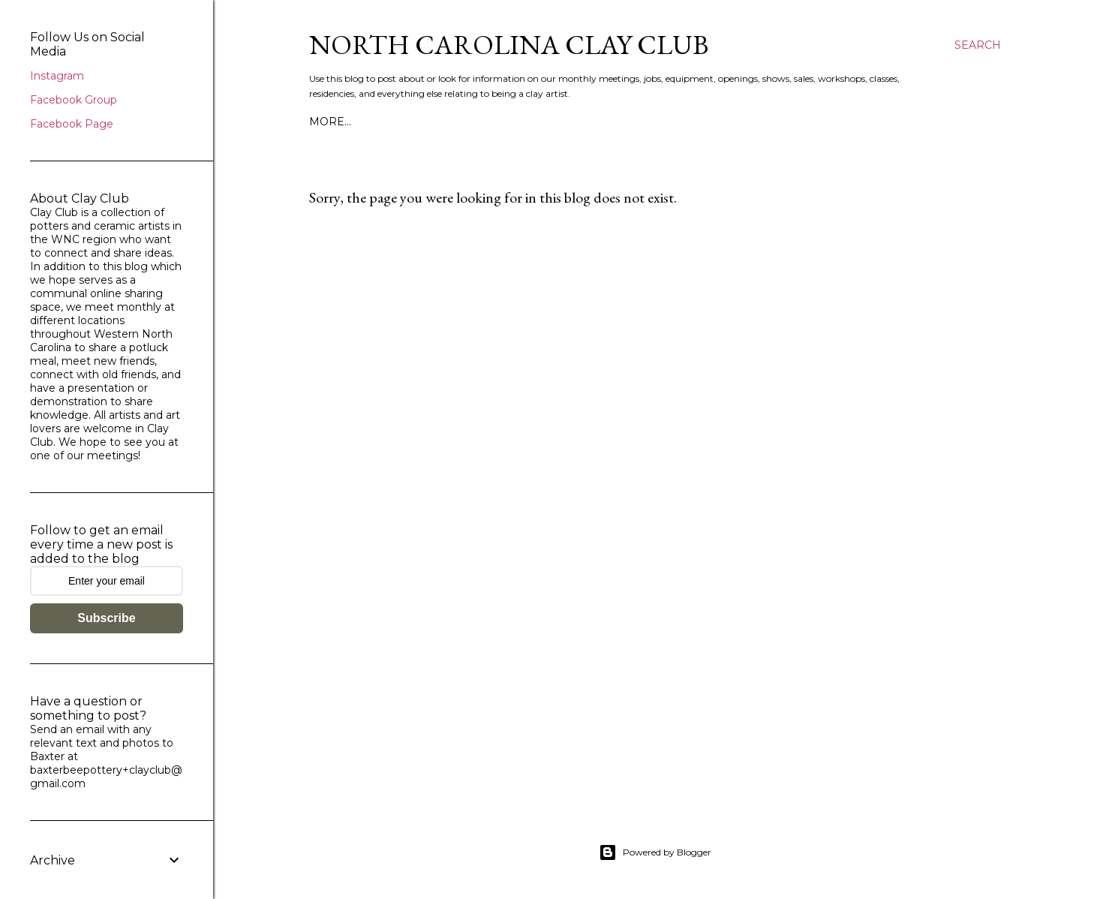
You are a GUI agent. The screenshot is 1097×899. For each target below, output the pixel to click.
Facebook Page (71, 124)
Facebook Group (73, 100)
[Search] (977, 45)
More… (330, 121)
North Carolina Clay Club (508, 44)
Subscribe (106, 618)
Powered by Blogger (655, 852)
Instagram (57, 76)
